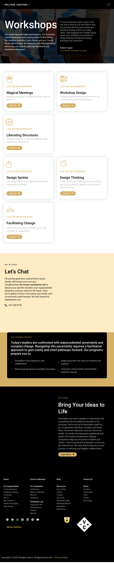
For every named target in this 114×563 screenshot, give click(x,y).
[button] (11, 487)
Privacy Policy (61, 558)
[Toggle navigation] (108, 4)
